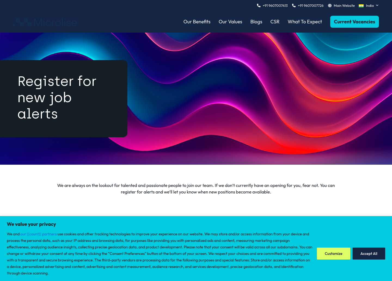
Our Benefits (196, 21)
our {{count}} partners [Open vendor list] (38, 234)
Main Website (344, 5)
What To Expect (305, 21)
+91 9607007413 (275, 5)
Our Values (230, 21)
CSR (275, 21)
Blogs (256, 21)
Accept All (368, 253)
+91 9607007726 (311, 5)
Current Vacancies (354, 21)
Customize (333, 253)
